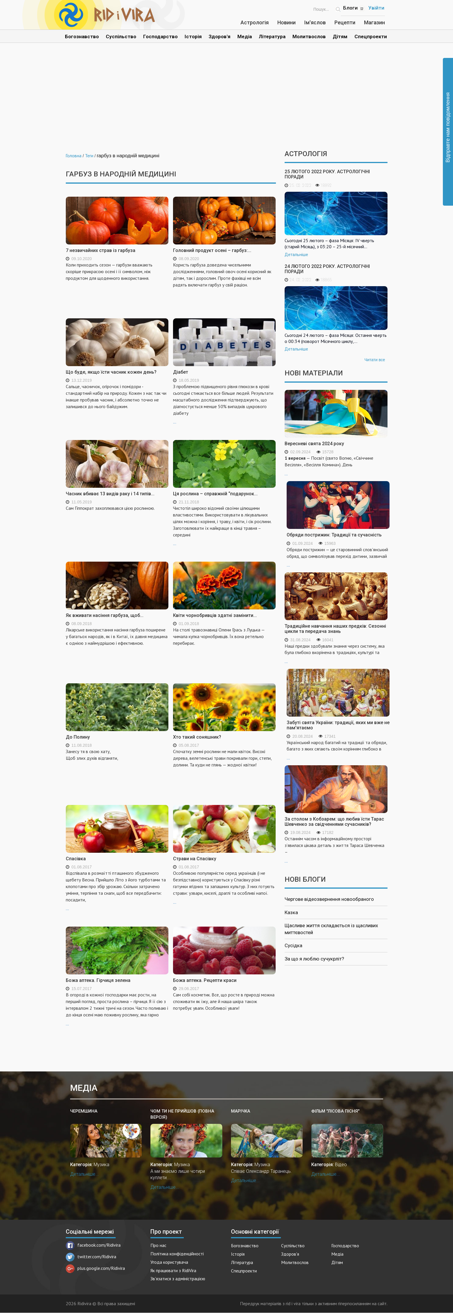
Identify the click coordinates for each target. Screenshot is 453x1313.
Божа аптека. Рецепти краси (204, 980)
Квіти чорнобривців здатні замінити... (215, 615)
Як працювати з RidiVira (173, 1270)
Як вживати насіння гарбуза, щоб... (104, 615)
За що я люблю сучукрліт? (314, 959)
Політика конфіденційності (177, 1254)
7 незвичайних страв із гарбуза (100, 250)
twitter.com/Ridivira (91, 1256)
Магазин (374, 22)
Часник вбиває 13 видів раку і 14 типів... (110, 493)
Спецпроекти (370, 36)
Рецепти (344, 22)
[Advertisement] (226, 100)
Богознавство (82, 36)
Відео (341, 1164)
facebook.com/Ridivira (93, 1245)
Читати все (374, 359)
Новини (286, 22)
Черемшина (83, 1111)
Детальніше (296, 254)
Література (272, 36)
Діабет (180, 372)
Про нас (158, 1245)
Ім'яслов (315, 22)
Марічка (240, 1111)
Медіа (244, 36)
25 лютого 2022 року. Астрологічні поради (327, 174)
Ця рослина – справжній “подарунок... (215, 493)
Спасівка (76, 858)
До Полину (78, 737)
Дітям (340, 36)
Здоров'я (219, 36)
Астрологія (255, 22)
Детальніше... (84, 1174)
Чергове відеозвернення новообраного (329, 899)
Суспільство (121, 36)
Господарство (160, 36)
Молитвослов (309, 36)
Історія (193, 36)
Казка (291, 912)
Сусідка (293, 945)
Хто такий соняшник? (197, 737)
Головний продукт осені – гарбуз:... (212, 250)
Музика (101, 1164)
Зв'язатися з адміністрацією (177, 1278)
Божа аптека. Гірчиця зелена (98, 980)
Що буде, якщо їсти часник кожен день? (111, 372)
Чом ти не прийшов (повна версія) (182, 1114)
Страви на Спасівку (194, 858)
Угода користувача (169, 1262)
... (224, 403)
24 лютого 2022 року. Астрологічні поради (327, 269)
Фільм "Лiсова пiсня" (335, 1111)
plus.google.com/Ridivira (95, 1268)
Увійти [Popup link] (376, 8)
